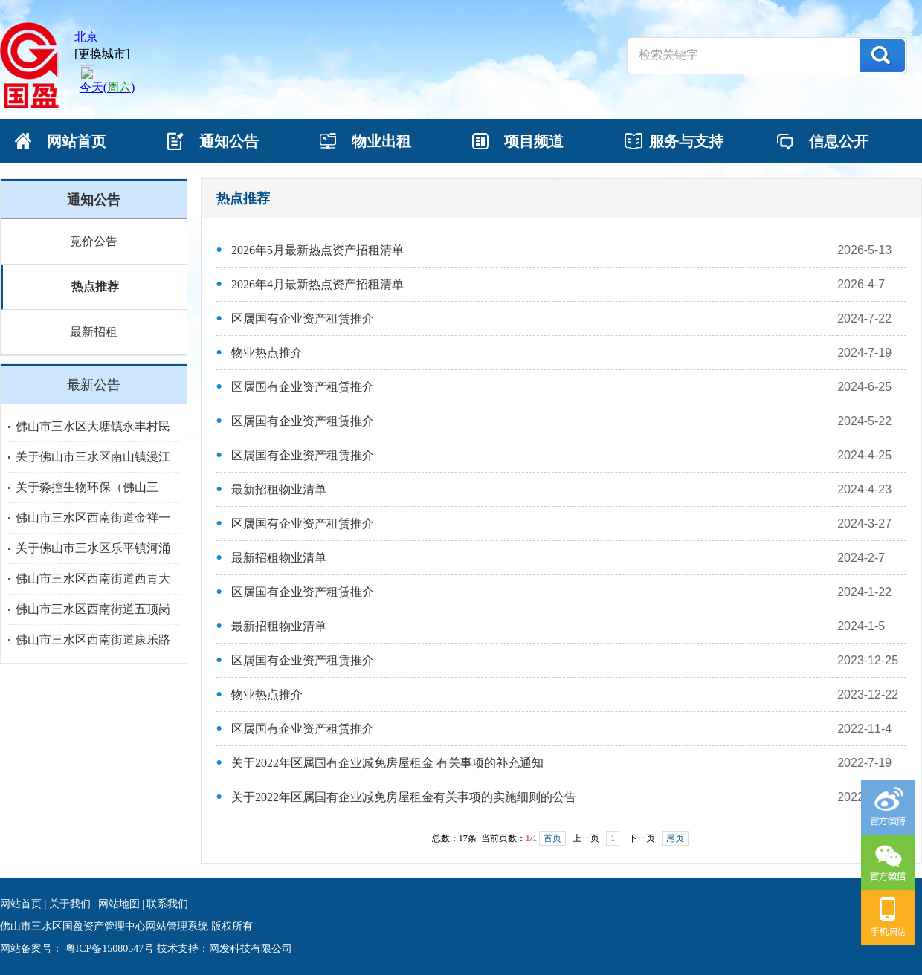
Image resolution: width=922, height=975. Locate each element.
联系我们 (167, 904)
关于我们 (70, 904)
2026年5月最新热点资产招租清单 (317, 250)
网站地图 (119, 904)
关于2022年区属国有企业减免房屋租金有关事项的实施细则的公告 (403, 797)
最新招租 (93, 331)
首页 (552, 838)
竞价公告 (93, 241)
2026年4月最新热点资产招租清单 (317, 284)
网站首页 (21, 904)
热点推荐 (95, 286)
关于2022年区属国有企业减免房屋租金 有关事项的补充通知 (387, 763)
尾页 (675, 838)
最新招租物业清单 (278, 489)
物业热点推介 (267, 352)
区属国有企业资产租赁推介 (302, 318)
